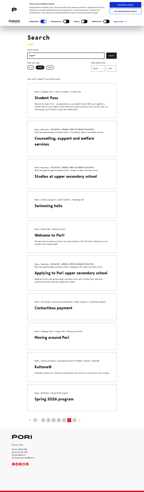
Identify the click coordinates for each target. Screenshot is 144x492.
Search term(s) (33, 50)
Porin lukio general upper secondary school (52, 132)
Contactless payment (53, 308)
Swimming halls (48, 206)
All (30, 67)
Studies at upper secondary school (66, 176)
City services (46, 302)
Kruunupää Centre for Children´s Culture (74, 361)
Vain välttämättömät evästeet (125, 12)
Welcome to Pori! (50, 235)
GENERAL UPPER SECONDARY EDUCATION (78, 129)
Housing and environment (63, 302)
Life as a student (62, 92)
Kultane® (43, 367)
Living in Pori (60, 331)
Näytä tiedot (118, 22)
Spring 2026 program (54, 399)
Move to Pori (46, 229)
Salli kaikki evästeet (125, 5)
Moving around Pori (52, 337)
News (50, 67)
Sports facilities (64, 200)
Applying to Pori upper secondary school (71, 273)
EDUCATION (55, 129)
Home (37, 92)
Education (45, 129)
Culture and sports (48, 200)
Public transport (81, 302)
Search (111, 56)
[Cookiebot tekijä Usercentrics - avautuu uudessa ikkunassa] (14, 22)
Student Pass (46, 98)
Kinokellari (45, 393)
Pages (41, 67)
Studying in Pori (47, 92)
